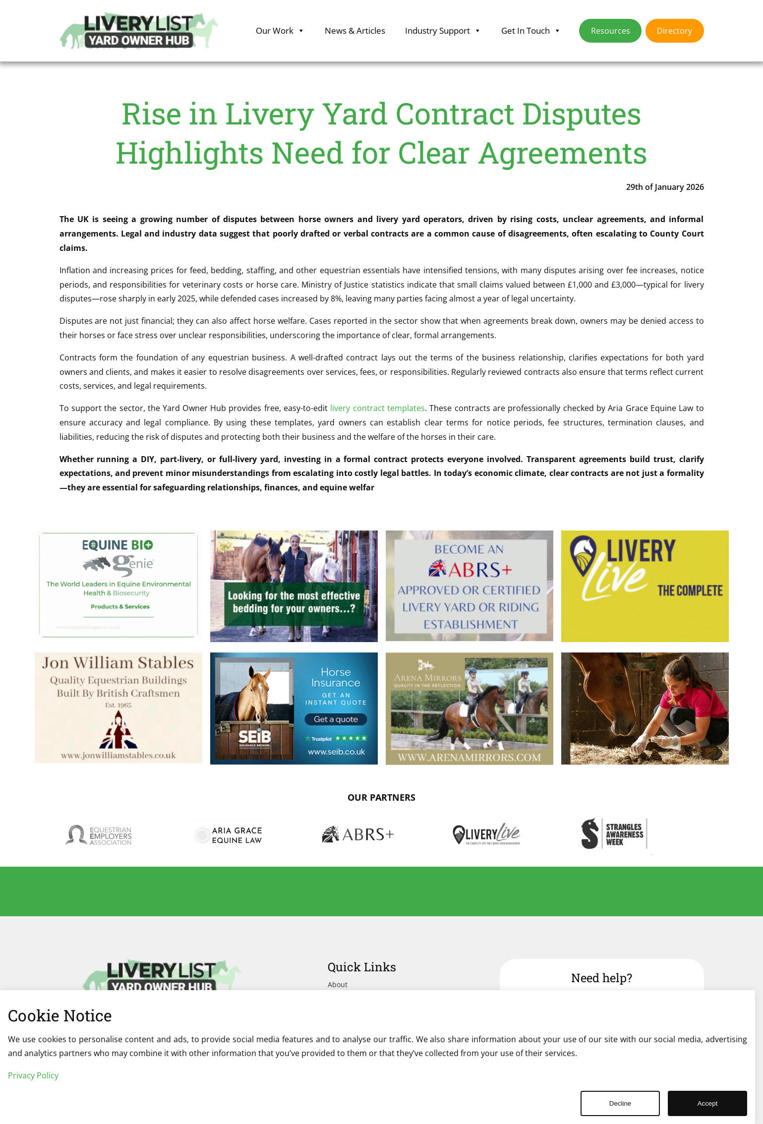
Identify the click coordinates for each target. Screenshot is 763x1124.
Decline (620, 1103)
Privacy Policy (33, 1075)
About (338, 984)
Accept (708, 1103)
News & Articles (355, 30)
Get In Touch (531, 31)
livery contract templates (377, 408)
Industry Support (443, 31)
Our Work (280, 31)
